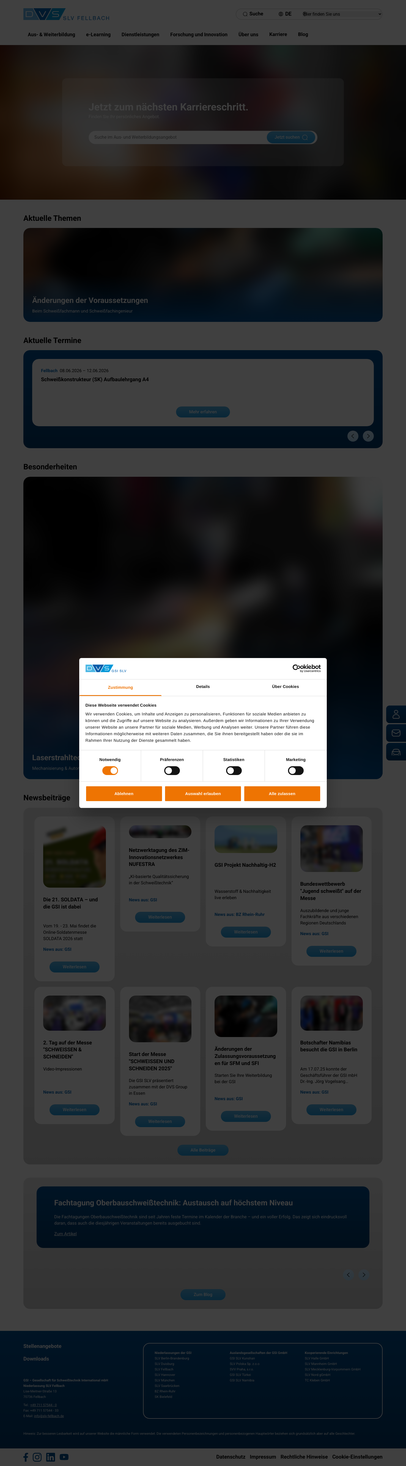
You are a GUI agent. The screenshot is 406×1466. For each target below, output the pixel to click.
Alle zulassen (282, 793)
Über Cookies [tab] (285, 686)
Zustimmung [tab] (120, 687)
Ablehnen (123, 793)
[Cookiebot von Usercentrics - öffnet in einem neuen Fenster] (297, 668)
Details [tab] (203, 686)
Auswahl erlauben (203, 793)
